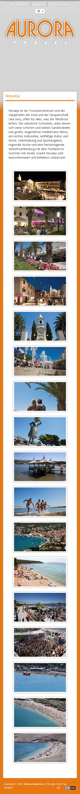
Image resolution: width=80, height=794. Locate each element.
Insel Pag (61, 784)
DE (41, 11)
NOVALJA (39, 5)
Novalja (51, 784)
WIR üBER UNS (59, 5)
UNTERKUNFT (19, 5)
